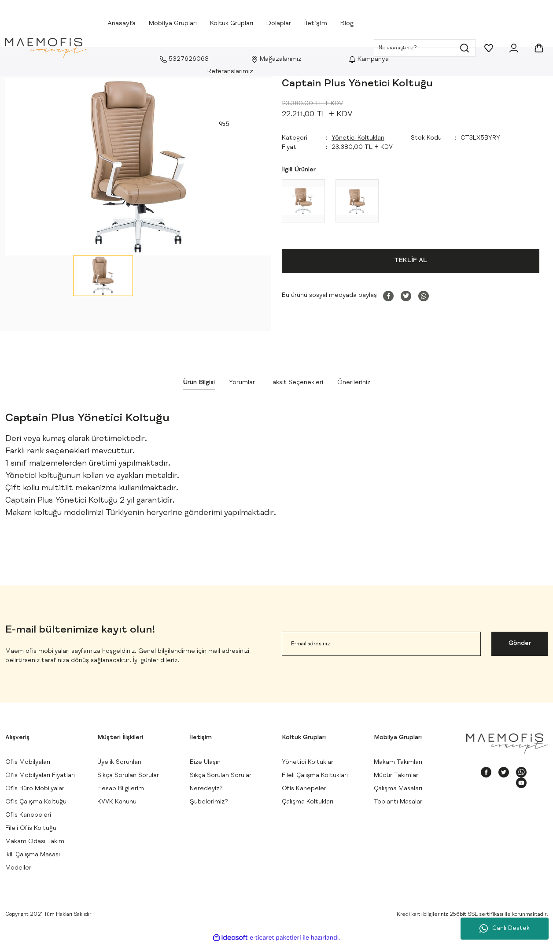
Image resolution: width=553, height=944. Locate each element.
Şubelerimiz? (209, 802)
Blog (347, 23)
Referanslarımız (230, 71)
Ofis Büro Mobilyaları (35, 789)
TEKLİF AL (410, 260)
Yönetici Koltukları (358, 138)
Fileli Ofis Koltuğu (30, 829)
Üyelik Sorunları (119, 762)
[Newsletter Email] (381, 644)
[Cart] (539, 48)
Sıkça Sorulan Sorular (128, 776)
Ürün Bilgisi (199, 383)
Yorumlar (242, 383)
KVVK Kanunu (116, 802)
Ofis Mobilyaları (27, 762)
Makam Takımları (398, 762)
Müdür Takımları (397, 776)
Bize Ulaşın (205, 762)
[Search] (425, 48)
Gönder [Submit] (520, 643)
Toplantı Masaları (399, 802)
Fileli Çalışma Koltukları (315, 776)
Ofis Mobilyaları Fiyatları (40, 776)
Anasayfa (121, 23)
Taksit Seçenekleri (296, 383)
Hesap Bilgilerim (120, 789)
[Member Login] (514, 48)
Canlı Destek (504, 928)
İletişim (315, 23)
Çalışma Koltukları (307, 802)
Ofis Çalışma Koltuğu (35, 802)
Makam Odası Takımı (35, 842)
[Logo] (46, 48)
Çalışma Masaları (398, 789)
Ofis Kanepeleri (28, 815)
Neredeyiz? (206, 789)
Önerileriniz (353, 383)
